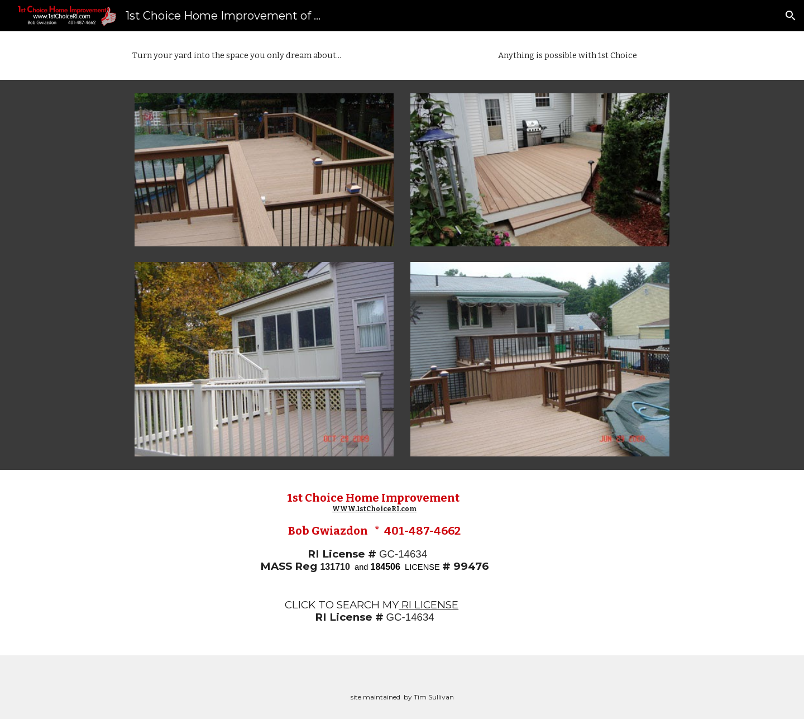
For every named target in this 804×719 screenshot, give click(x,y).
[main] (237, 55)
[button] (790, 15)
